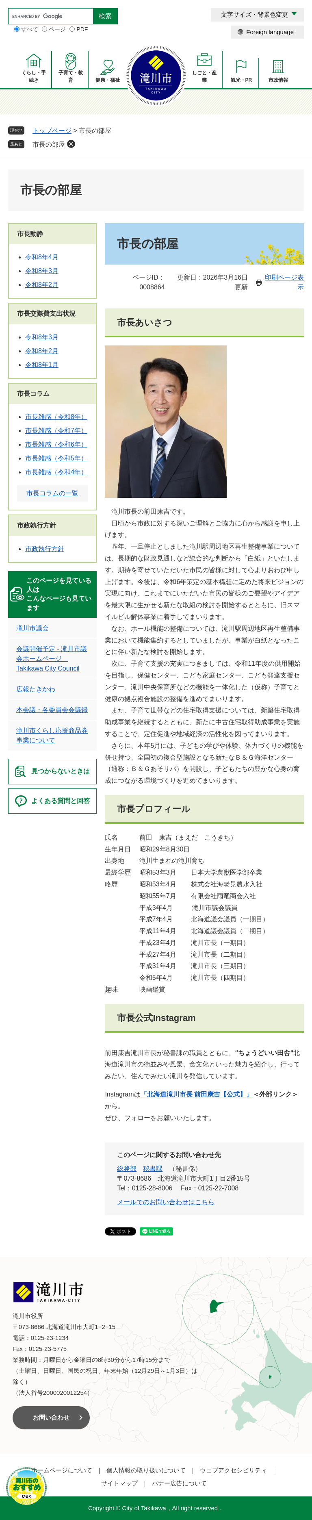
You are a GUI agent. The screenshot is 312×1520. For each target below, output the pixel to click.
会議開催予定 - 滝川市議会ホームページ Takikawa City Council (51, 658)
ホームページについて (61, 1470)
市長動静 (30, 233)
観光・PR (241, 80)
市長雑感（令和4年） (56, 472)
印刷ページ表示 (284, 282)
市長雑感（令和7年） (56, 430)
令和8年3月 (41, 270)
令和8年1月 (41, 364)
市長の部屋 (48, 144)
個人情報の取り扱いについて (146, 1470)
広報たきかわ (35, 689)
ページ (57, 29)
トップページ (52, 130)
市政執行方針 (36, 525)
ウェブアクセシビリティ (233, 1470)
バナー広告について (179, 1483)
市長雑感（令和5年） (56, 458)
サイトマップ (119, 1483)
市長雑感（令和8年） (56, 416)
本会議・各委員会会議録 (52, 709)
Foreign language (270, 31)
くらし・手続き (34, 76)
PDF (82, 29)
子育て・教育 (70, 76)
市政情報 (278, 80)
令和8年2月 (41, 284)
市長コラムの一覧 (52, 493)
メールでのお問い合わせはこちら (165, 1202)
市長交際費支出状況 (46, 313)
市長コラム (33, 393)
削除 (71, 144)
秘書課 (152, 1168)
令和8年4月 (41, 257)
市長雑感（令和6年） (56, 444)
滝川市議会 (32, 628)
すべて (29, 29)
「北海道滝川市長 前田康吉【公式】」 (197, 1094)
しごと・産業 (204, 76)
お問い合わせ (51, 1417)
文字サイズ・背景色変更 (254, 14)
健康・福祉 (107, 80)
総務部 (126, 1168)
